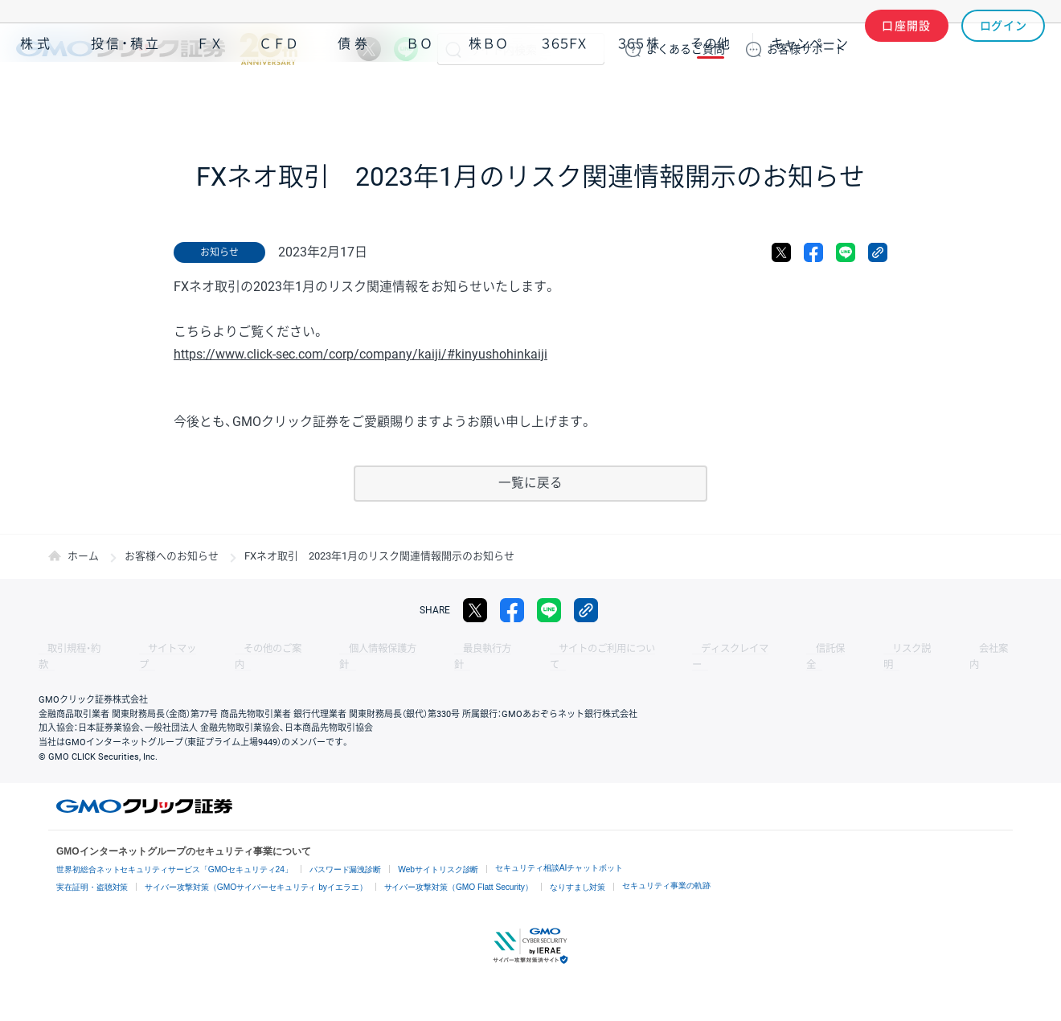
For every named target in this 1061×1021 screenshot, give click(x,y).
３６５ (639, 95)
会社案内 (868, 649)
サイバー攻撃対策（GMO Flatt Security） (459, 871)
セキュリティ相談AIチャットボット (561, 852)
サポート (806, 49)
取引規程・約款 (70, 649)
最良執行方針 (429, 649)
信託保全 (733, 649)
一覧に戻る (530, 483)
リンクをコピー (877, 252)
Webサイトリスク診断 (439, 854)
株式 (37, 95)
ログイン (1003, 49)
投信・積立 (126, 95)
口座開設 (907, 49)
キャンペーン (809, 95)
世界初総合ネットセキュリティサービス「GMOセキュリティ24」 (174, 854)
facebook (813, 252)
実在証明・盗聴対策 (92, 871)
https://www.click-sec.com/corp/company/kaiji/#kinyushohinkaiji (360, 354)
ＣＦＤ (279, 95)
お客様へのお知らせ (172, 557)
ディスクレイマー (651, 649)
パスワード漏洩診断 (346, 854)
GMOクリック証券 (156, 49)
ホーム (83, 557)
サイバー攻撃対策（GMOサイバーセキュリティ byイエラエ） (256, 871)
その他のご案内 (241, 649)
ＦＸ (209, 95)
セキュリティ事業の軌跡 (668, 869)
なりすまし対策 (579, 871)
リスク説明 (800, 649)
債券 (354, 95)
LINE (406, 49)
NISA (1025, 95)
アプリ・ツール (924, 95)
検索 (453, 49)
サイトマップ (154, 649)
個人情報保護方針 (337, 649)
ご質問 (685, 49)
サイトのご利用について (535, 649)
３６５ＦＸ (563, 95)
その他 (710, 95)
